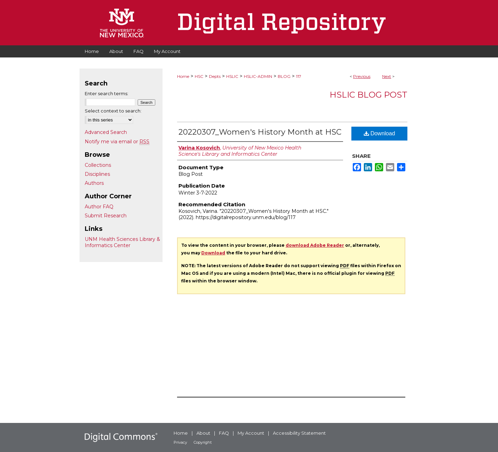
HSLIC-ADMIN (258, 76)
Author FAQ (99, 207)
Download (379, 133)
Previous (361, 76)
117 (298, 76)
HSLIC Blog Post (368, 95)
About (203, 433)
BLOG (284, 76)
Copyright (203, 442)
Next (386, 76)
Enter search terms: (106, 93)
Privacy (180, 442)
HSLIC (232, 76)
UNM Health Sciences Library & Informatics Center (122, 242)
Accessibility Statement (299, 433)
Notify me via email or (117, 141)
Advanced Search (106, 132)
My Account (251, 433)
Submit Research (106, 216)
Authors (94, 183)
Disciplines (97, 174)
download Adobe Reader (315, 245)
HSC (199, 76)
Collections (98, 165)
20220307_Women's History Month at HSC (259, 132)
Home (183, 76)
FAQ (224, 433)
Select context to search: (113, 111)
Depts (215, 76)
